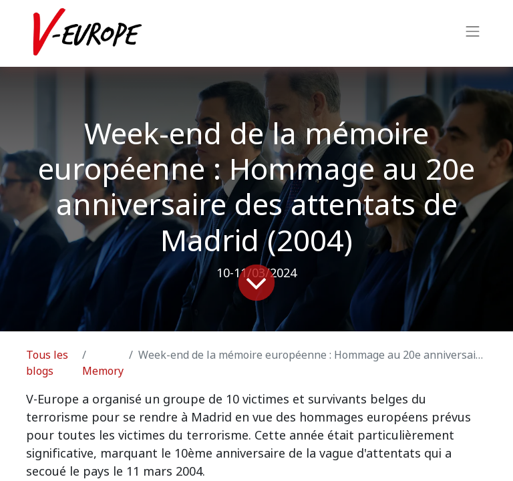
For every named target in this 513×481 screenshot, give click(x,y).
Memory (103, 371)
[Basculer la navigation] (473, 33)
